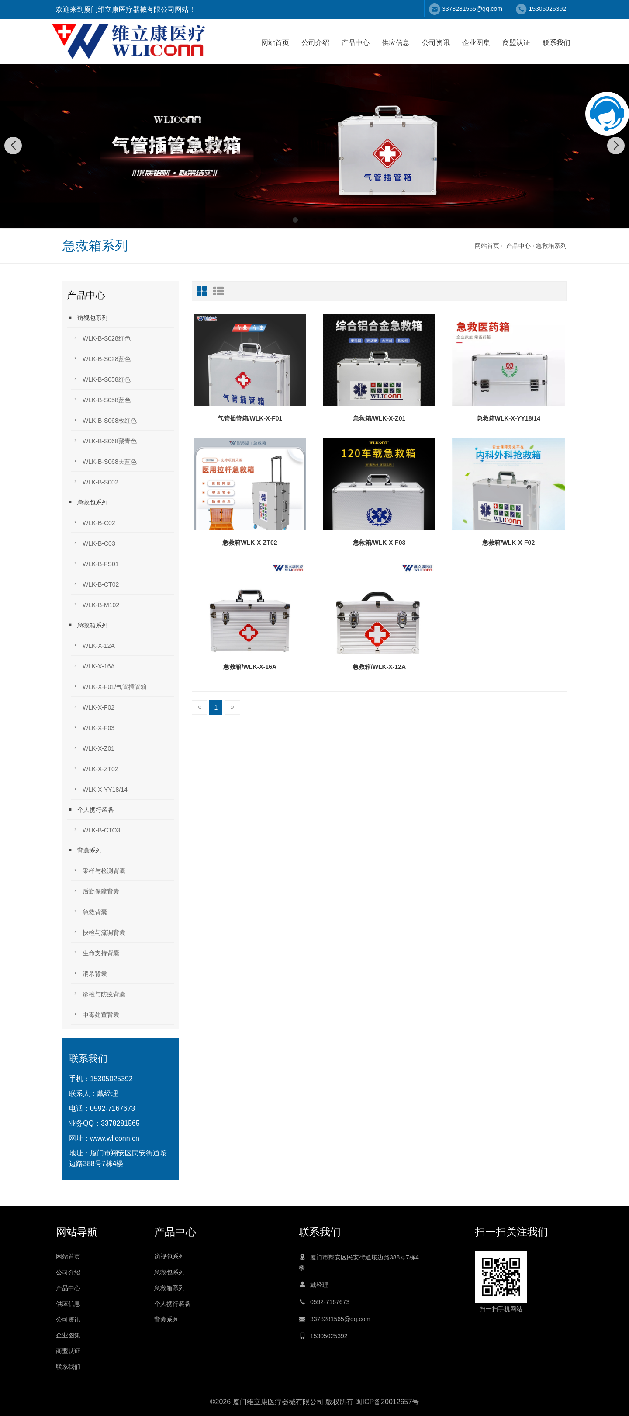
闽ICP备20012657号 (387, 1402)
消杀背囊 (89, 973)
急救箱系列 (551, 245)
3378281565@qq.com (472, 8)
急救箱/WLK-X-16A (249, 666)
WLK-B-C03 (93, 543)
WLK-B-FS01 (94, 563)
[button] (295, 220)
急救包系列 (87, 502)
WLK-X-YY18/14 (99, 789)
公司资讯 (436, 42)
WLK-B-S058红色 (101, 379)
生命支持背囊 (95, 952)
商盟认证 (516, 42)
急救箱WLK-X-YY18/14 (508, 418)
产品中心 (356, 42)
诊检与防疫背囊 (98, 993)
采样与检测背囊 (98, 870)
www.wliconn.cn (114, 1138)
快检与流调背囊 (98, 932)
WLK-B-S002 (94, 481)
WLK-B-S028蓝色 (101, 358)
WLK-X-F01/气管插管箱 (109, 686)
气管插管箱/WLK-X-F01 (250, 418)
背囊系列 (84, 850)
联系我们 (556, 42)
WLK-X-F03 (92, 727)
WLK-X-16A (93, 665)
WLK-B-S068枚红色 (104, 420)
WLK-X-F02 (92, 707)
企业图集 (476, 42)
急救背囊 (89, 911)
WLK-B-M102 (95, 604)
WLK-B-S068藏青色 (104, 440)
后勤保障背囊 (95, 891)
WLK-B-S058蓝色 (101, 399)
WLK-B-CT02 (95, 584)
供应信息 (396, 42)
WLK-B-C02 (93, 522)
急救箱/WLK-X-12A (379, 666)
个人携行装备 (90, 809)
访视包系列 (87, 317)
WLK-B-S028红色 (101, 338)
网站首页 (275, 42)
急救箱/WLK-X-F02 (508, 542)
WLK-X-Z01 (92, 748)
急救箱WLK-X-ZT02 (249, 542)
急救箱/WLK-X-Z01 (379, 418)
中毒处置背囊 (95, 1014)
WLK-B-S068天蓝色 (104, 461)
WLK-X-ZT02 (94, 768)
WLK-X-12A (93, 645)
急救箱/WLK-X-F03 (379, 542)
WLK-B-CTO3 (95, 829)
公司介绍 (315, 42)
